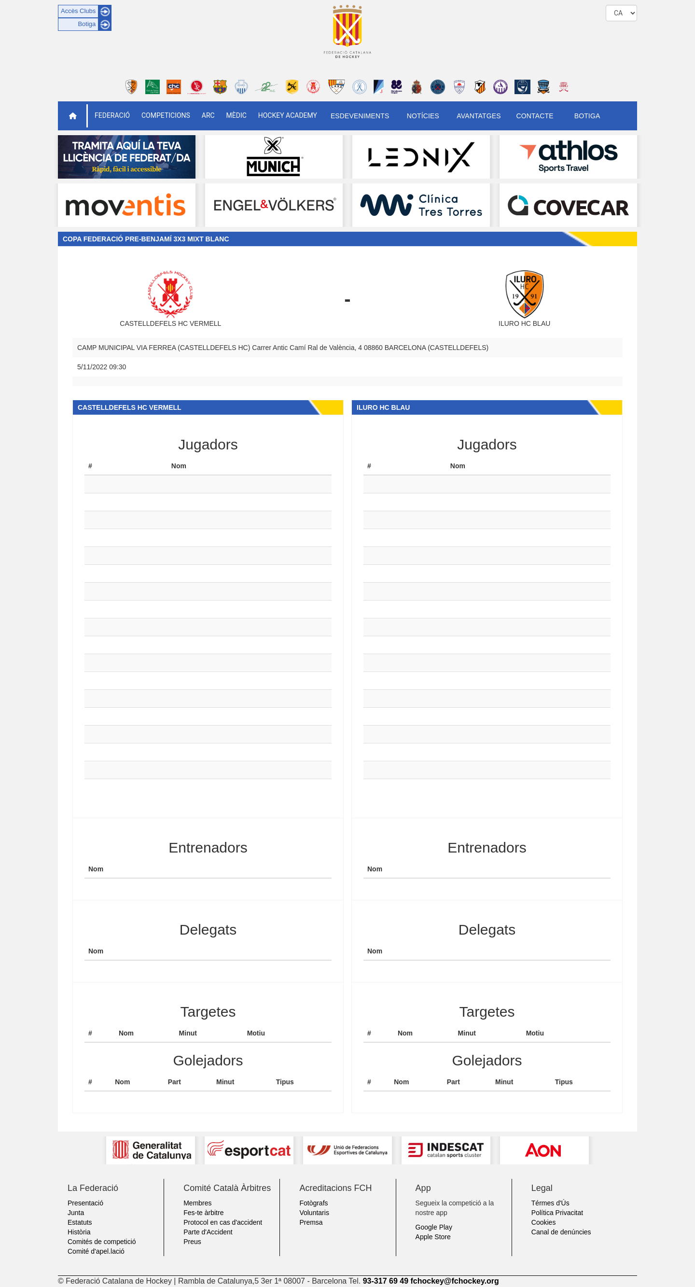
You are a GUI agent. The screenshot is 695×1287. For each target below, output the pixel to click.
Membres (197, 1203)
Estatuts (80, 1222)
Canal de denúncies (561, 1232)
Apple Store (433, 1237)
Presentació (85, 1203)
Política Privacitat (557, 1213)
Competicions (165, 115)
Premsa (310, 1222)
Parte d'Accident (208, 1232)
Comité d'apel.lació (96, 1251)
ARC (208, 115)
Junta (76, 1213)
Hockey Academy (287, 115)
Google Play (434, 1227)
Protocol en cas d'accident (222, 1222)
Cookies (543, 1222)
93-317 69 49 (385, 1281)
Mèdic (236, 115)
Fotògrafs (313, 1203)
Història (79, 1232)
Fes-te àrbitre (203, 1213)
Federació (112, 115)
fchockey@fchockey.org (454, 1281)
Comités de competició (102, 1241)
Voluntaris (314, 1213)
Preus (192, 1241)
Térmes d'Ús (550, 1203)
